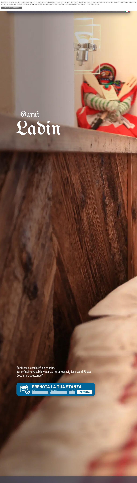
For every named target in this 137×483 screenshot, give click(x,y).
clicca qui (30, 4)
